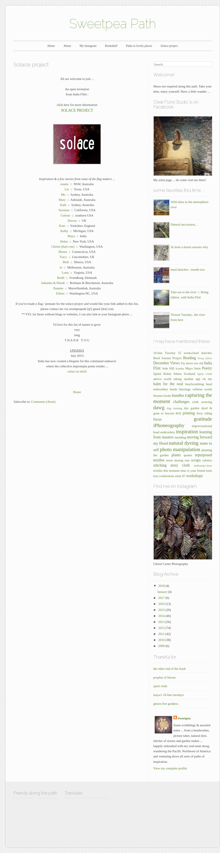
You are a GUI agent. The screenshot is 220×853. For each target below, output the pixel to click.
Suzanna (64, 210)
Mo (63, 194)
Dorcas (72, 220)
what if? (180, 476)
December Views (166, 363)
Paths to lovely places (139, 45)
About (67, 45)
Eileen (60, 293)
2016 (162, 604)
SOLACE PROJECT (77, 110)
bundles (178, 395)
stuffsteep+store (203, 465)
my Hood (160, 443)
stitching (160, 465)
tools (209, 470)
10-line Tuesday (164, 353)
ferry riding (204, 413)
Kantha (180, 368)
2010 (162, 640)
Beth (66, 262)
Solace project (169, 45)
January (162, 592)
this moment (171, 470)
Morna (63, 251)
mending (180, 437)
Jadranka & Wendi (53, 283)
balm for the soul (168, 384)
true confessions (163, 476)
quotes (188, 455)
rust (187, 460)
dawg (158, 407)
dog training (174, 408)
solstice (207, 460)
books (167, 395)
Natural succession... (184, 224)
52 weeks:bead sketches (195, 353)
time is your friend (193, 470)
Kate (62, 225)
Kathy (64, 231)
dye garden (191, 408)
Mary (62, 199)
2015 (162, 610)
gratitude (203, 419)
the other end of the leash (169, 668)
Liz (67, 189)
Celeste (65, 215)
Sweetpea (184, 718)
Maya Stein (192, 368)
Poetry (207, 368)
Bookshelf (111, 45)
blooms (158, 395)
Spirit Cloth (204, 373)
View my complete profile (170, 768)
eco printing (185, 413)
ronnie (64, 184)
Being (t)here (205, 358)
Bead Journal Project (167, 358)
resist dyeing (174, 460)
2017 (162, 598)
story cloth (180, 465)
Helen (64, 241)
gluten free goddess (165, 703)
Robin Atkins (172, 373)
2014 (162, 616)
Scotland (189, 373)
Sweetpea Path (112, 23)
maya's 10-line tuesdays (168, 695)
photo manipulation (180, 449)
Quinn (157, 373)
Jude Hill (168, 368)
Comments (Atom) (43, 401)
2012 (162, 628)
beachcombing (194, 384)
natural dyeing (183, 443)
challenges (181, 402)
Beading (189, 358)
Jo (60, 267)
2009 (162, 646)
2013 (162, 622)
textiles (158, 470)
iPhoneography (168, 425)
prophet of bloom (164, 677)
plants (176, 455)
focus (157, 419)
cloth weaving (202, 402)
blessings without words (195, 389)
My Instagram (88, 45)
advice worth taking (167, 379)
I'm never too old (192, 363)
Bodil (60, 277)
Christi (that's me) (63, 246)
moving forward (199, 437)
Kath (63, 205)
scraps (196, 460)
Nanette (58, 288)
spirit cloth (160, 686)
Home (51, 45)
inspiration (187, 431)
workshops (194, 476)
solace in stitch (77, 371)
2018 (162, 585)
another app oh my (198, 379)
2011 (161, 634)
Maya (71, 236)
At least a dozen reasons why (189, 247)
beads (173, 389)
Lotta (65, 272)
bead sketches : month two (188, 269)
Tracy (63, 257)
